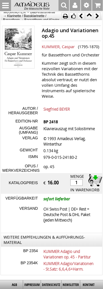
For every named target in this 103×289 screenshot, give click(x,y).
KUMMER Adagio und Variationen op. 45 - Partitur (67, 254)
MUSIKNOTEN (15, 12)
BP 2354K (29, 263)
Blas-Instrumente (42, 12)
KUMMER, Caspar (58, 46)
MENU (5, 5)
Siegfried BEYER (56, 109)
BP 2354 (30, 251)
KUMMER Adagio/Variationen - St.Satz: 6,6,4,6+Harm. (68, 266)
